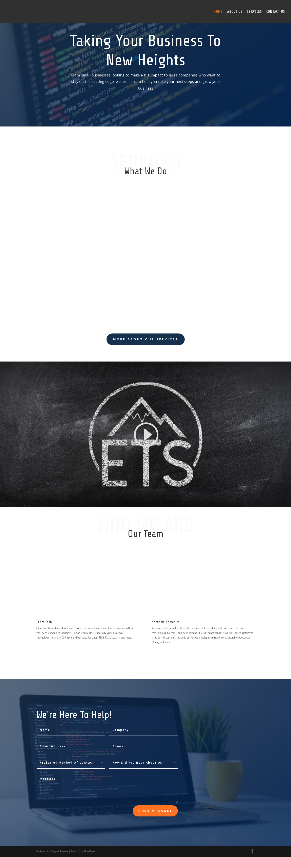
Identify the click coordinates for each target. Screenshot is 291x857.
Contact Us (275, 12)
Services (254, 12)
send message (155, 811)
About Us (234, 12)
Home (218, 12)
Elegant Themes (59, 851)
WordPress (89, 851)
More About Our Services (145, 339)
